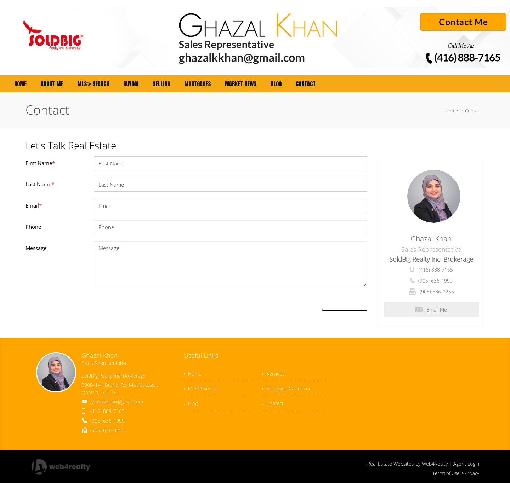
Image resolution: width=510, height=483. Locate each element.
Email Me (431, 309)
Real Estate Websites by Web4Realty (407, 463)
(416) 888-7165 (436, 269)
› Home (193, 373)
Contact (473, 110)
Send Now (344, 302)
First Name (40, 163)
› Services (273, 373)
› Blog (191, 403)
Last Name (40, 184)
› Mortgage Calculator (286, 388)
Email (34, 205)
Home (452, 110)
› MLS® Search (201, 388)
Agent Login (466, 463)
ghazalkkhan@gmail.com (116, 401)
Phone (33, 226)
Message (36, 247)
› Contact (273, 403)
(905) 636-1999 (435, 280)
